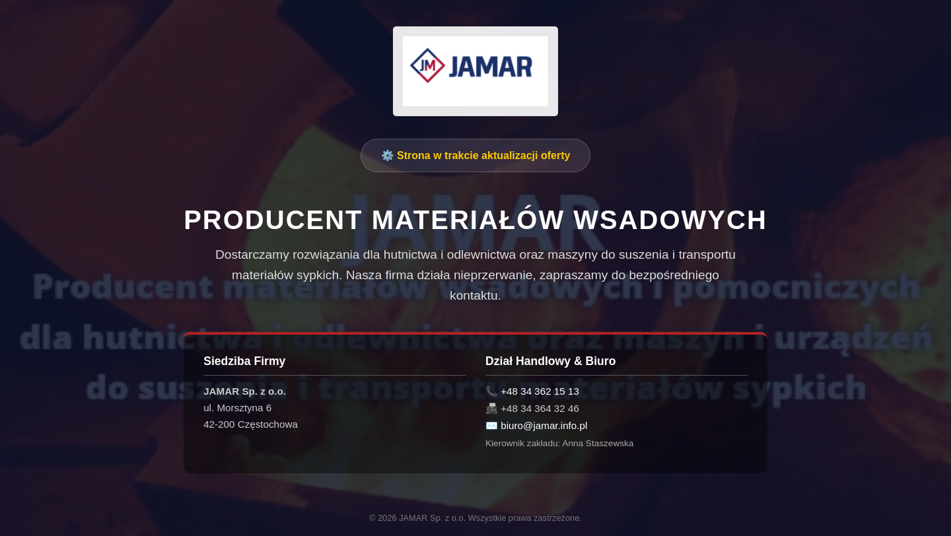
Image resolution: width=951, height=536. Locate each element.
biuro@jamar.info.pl (544, 425)
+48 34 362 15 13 (540, 391)
